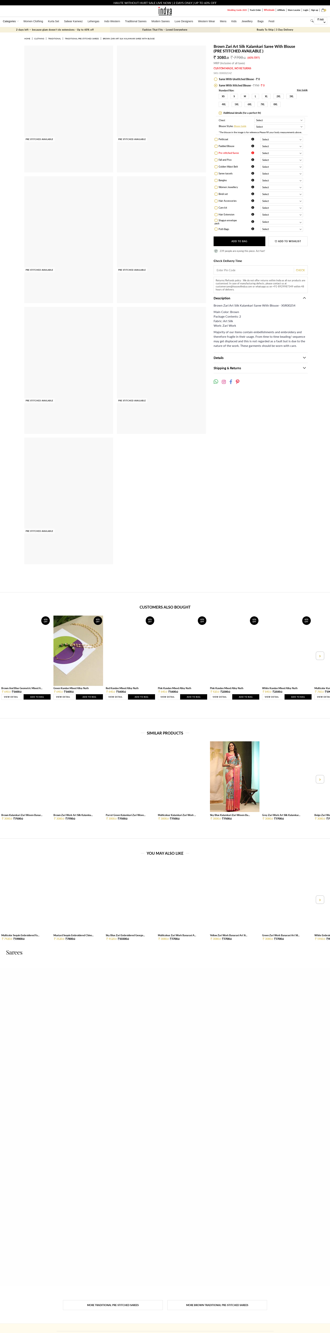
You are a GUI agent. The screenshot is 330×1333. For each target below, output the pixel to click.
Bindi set (223, 193)
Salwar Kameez (73, 21)
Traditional (54, 38)
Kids (234, 21)
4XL (224, 104)
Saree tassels (226, 173)
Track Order (255, 10)
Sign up (314, 10)
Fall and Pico (225, 159)
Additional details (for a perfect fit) (242, 112)
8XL (276, 104)
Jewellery (247, 21)
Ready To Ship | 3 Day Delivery (275, 29)
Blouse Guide (240, 126)
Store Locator (294, 10)
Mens (223, 21)
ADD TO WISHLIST (288, 241)
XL (266, 96)
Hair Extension (226, 214)
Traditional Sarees (135, 21)
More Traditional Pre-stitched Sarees (113, 1305)
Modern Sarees (160, 21)
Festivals (274, 21)
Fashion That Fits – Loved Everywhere (164, 29)
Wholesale (269, 10)
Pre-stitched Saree (229, 152)
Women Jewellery (228, 187)
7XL (263, 104)
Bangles (223, 180)
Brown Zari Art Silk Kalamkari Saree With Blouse (129, 38)
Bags (261, 21)
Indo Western (112, 21)
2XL (279, 96)
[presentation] (319, 655)
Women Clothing (33, 21)
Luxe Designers (184, 21)
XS (223, 96)
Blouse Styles (226, 126)
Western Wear (206, 21)
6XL (250, 104)
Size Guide (302, 90)
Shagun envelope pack (226, 222)
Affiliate (281, 10)
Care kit (223, 207)
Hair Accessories (228, 200)
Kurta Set (53, 21)
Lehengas (93, 21)
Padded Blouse (226, 146)
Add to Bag (239, 241)
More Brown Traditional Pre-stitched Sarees (217, 1305)
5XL (237, 104)
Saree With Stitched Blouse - (241, 85)
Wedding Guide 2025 (237, 10)
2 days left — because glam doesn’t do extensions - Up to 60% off (55, 29)
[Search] (312, 20)
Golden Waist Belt (228, 166)
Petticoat (223, 139)
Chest (222, 120)
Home (27, 38)
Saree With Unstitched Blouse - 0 (239, 79)
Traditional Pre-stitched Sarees (82, 38)
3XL (291, 96)
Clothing (39, 38)
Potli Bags (224, 229)
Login (305, 10)
